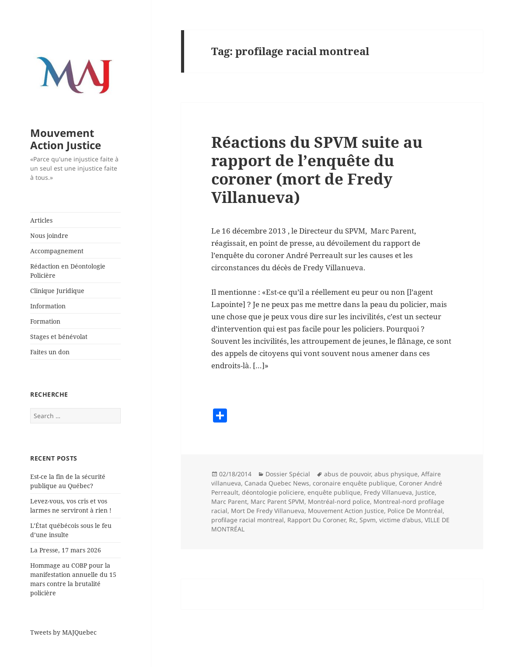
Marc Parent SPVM (277, 501)
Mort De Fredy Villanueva (267, 510)
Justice (425, 492)
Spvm (367, 520)
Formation (45, 321)
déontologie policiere (273, 492)
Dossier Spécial (287, 474)
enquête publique (333, 492)
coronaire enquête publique (354, 483)
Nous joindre (49, 235)
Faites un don (50, 352)
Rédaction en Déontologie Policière (67, 270)
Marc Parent (229, 501)
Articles (41, 220)
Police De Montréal (415, 510)
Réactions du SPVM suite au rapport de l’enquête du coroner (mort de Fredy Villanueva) (316, 169)
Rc (352, 520)
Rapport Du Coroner (316, 520)
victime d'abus (400, 520)
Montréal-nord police (339, 501)
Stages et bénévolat (58, 336)
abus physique (396, 474)
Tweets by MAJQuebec (63, 632)
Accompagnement (57, 251)
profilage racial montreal (247, 520)
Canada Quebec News (276, 483)
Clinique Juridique (57, 290)
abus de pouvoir (347, 474)
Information (48, 306)
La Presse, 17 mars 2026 (65, 550)
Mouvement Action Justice (65, 139)
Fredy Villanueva (388, 492)
